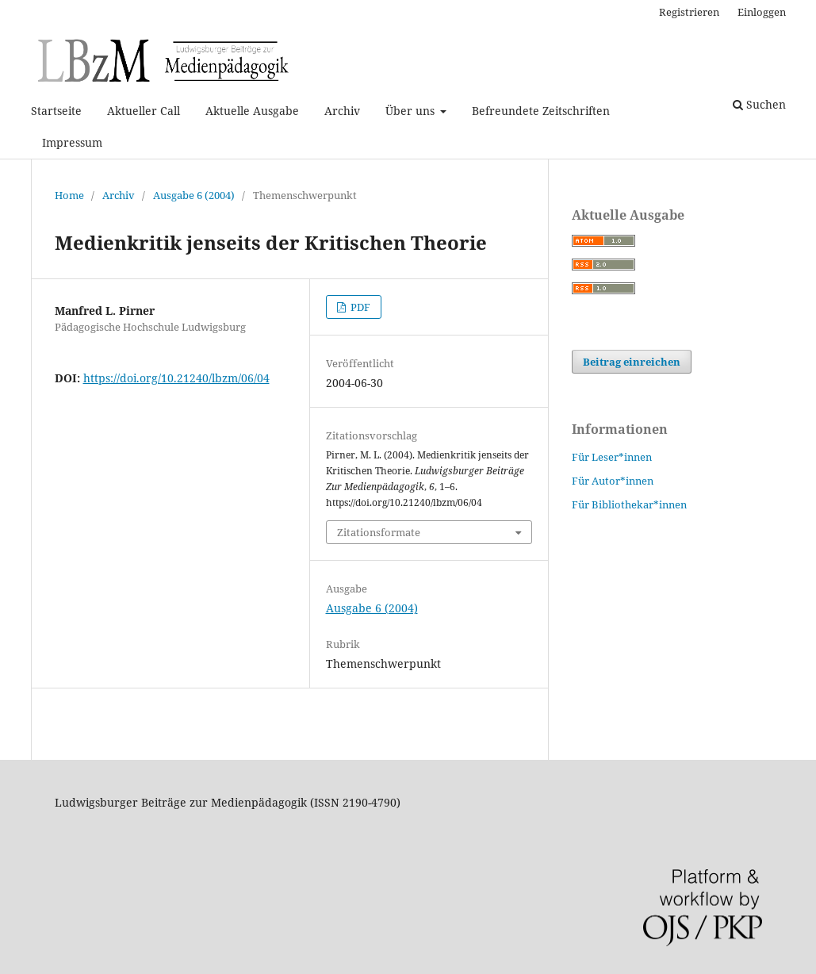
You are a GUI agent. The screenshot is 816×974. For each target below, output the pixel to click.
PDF (359, 307)
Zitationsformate (378, 532)
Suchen (759, 104)
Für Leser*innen (612, 457)
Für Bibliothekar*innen (629, 504)
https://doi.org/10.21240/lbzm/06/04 (176, 377)
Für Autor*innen (612, 481)
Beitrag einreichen (631, 362)
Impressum (72, 142)
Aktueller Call (143, 110)
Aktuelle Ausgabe (252, 110)
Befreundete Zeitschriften (541, 110)
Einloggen (761, 12)
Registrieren (689, 12)
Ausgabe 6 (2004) (194, 195)
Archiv (342, 110)
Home (69, 195)
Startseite (56, 110)
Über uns (411, 110)
